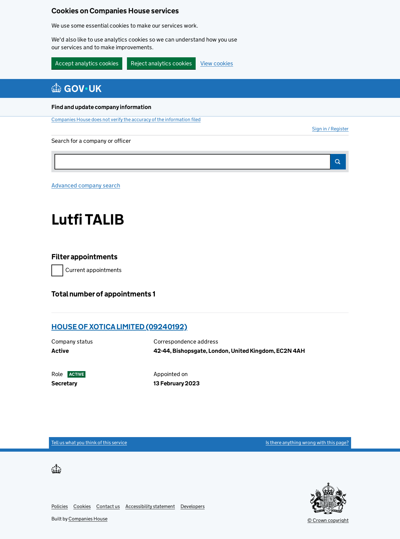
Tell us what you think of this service (89, 442)
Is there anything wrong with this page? (307, 442)
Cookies (82, 506)
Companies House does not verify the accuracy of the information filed (126, 119)
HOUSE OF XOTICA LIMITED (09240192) (119, 326)
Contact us (108, 506)
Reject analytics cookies (161, 63)
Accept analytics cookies (87, 63)
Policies (59, 506)
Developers (192, 506)
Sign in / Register (330, 129)
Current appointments (86, 270)
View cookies (216, 63)
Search (338, 161)
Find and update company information (101, 107)
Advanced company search (85, 185)
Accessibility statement (150, 506)
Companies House (87, 519)
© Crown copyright (328, 520)
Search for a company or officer (91, 140)
